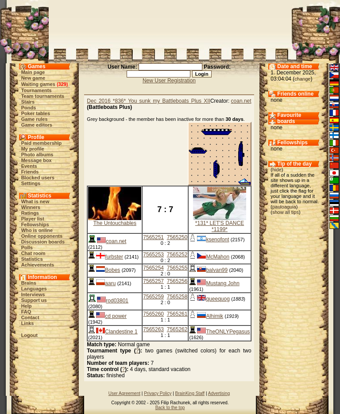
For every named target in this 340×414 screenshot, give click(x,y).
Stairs (28, 101)
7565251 (153, 237)
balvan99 (217, 270)
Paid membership (41, 143)
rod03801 (117, 301)
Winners (30, 207)
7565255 (177, 268)
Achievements (37, 264)
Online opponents (42, 236)
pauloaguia (284, 206)
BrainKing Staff (190, 393)
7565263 (153, 329)
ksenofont (217, 239)
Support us (34, 300)
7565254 (153, 268)
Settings (30, 183)
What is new (35, 201)
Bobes (112, 270)
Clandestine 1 (121, 332)
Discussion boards (43, 241)
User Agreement (124, 393)
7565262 (177, 329)
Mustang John (222, 283)
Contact (30, 317)
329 (62, 84)
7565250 (177, 237)
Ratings (30, 213)
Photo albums (37, 154)
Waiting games (38, 84)
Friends (30, 171)
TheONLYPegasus (228, 332)
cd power (116, 316)
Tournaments (36, 90)
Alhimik (214, 316)
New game (33, 78)
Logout (29, 335)
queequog (217, 299)
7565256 (177, 281)
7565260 (153, 314)
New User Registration (169, 80)
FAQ (26, 311)
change (302, 78)
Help (26, 306)
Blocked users (37, 177)
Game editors (36, 125)
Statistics (32, 259)
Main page (33, 72)
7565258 (177, 297)
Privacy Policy (157, 393)
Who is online (37, 230)
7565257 (153, 281)
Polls (27, 247)
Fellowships (35, 224)
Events (29, 166)
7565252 (177, 254)
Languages (34, 288)
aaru (110, 283)
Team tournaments (43, 96)
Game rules (34, 119)
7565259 (153, 297)
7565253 (153, 254)
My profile (32, 148)
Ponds (28, 107)
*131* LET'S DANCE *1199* (219, 226)
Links (27, 323)
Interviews (33, 294)
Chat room (33, 253)
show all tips (285, 212)
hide (277, 169)
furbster (114, 257)
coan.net (241, 101)
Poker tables (35, 113)
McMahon (217, 257)
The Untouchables (114, 223)
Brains (28, 283)
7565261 (177, 314)
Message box (36, 160)
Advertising (219, 393)
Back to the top (170, 407)
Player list (32, 218)
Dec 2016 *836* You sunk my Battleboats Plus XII (148, 101)
